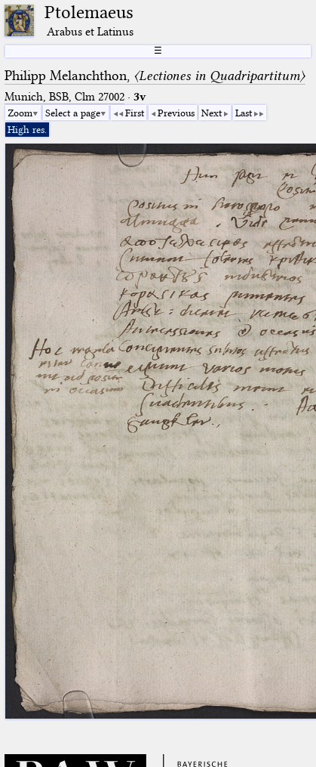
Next (211, 113)
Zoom (20, 113)
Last (243, 113)
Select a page (72, 113)
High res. (27, 129)
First (134, 113)
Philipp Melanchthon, (155, 75)
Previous (176, 113)
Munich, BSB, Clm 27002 (64, 97)
